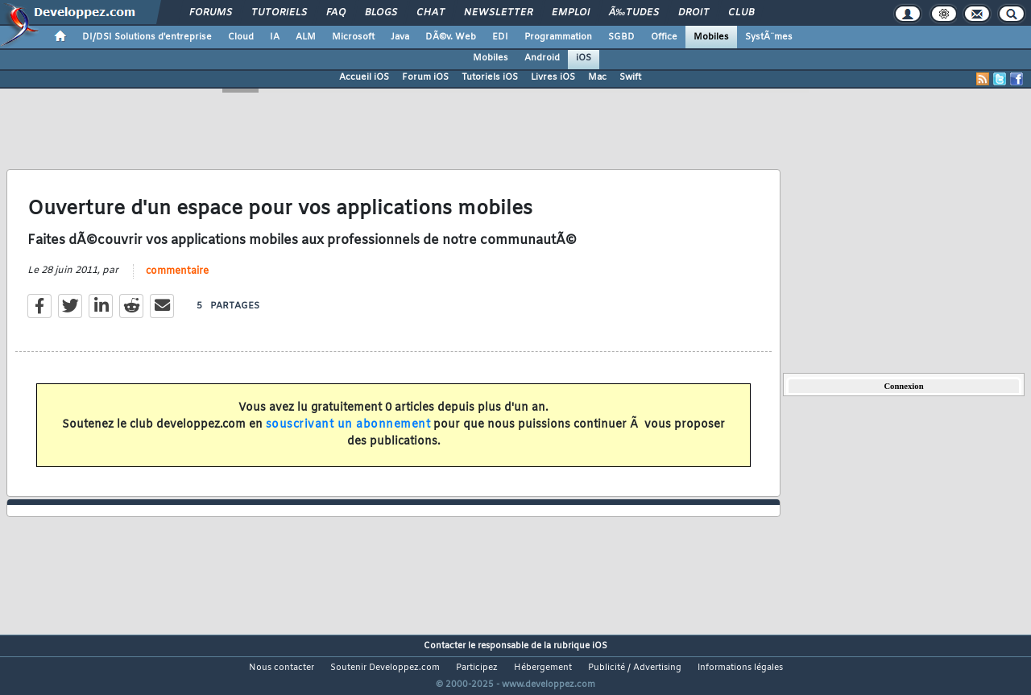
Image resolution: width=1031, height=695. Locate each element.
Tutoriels (279, 12)
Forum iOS (425, 77)
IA (274, 37)
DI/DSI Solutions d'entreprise (147, 37)
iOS (583, 58)
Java (400, 37)
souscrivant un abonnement (348, 434)
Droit (693, 12)
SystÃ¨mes (769, 37)
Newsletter (498, 12)
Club (741, 12)
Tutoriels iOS (490, 77)
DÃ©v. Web (450, 37)
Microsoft (353, 37)
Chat (430, 12)
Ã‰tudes (633, 12)
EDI (500, 37)
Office (664, 37)
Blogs (381, 12)
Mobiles (711, 37)
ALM (306, 37)
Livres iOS (553, 77)
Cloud (241, 37)
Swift (630, 77)
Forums (211, 12)
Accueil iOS (364, 77)
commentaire (177, 281)
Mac (597, 77)
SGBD (621, 37)
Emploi (570, 12)
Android (542, 58)
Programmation (558, 37)
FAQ (336, 12)
